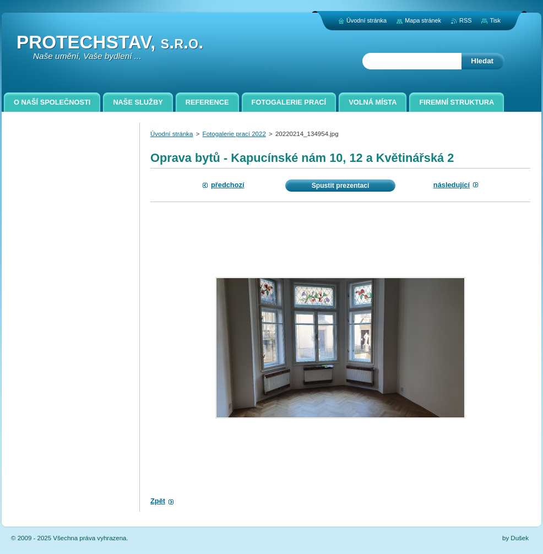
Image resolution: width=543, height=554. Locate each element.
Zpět (157, 501)
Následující (451, 185)
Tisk (495, 20)
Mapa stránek (423, 20)
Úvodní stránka (171, 134)
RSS (465, 20)
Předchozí (227, 185)
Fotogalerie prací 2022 (234, 134)
